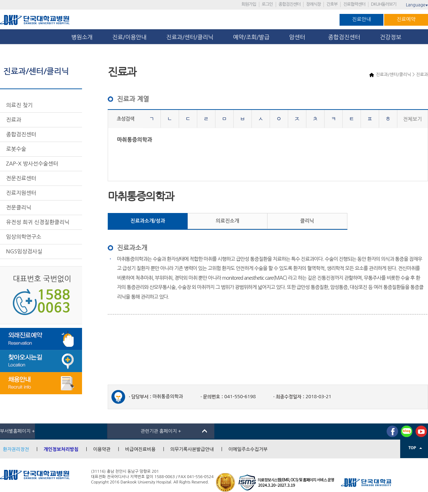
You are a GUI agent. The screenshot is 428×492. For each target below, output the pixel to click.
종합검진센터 (290, 4)
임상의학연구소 (23, 236)
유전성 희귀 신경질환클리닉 (38, 222)
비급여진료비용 (140, 449)
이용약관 (102, 449)
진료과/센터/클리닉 (189, 37)
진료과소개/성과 (148, 220)
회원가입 (248, 4)
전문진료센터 (21, 178)
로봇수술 (16, 149)
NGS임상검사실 (24, 251)
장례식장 (313, 4)
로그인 (267, 4)
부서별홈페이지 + (17, 431)
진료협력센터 (354, 4)
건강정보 (390, 37)
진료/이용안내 (129, 37)
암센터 (299, 37)
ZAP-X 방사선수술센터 (32, 163)
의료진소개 (227, 220)
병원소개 (82, 37)
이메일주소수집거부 (248, 449)
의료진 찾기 (19, 105)
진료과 (13, 119)
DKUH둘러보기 (383, 4)
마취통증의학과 (134, 139)
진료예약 (406, 19)
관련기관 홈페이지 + (161, 431)
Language (417, 5)
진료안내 (361, 19)
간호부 (331, 4)
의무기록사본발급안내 (192, 449)
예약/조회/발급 (251, 37)
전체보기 (412, 119)
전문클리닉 (18, 207)
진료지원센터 (21, 193)
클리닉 (307, 220)
